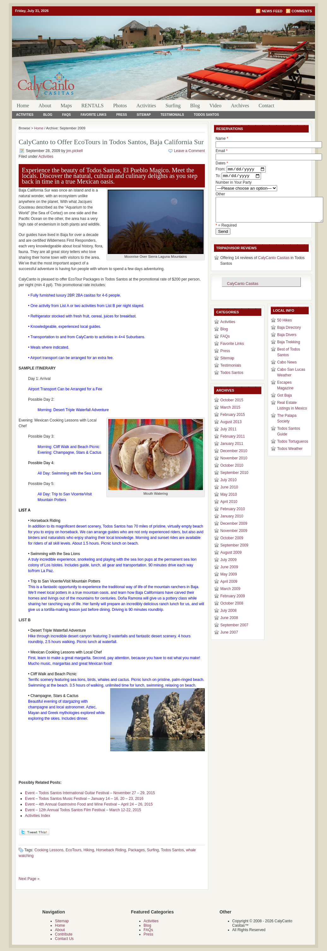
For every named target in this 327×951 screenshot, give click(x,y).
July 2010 (228, 486)
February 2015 (232, 421)
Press (121, 114)
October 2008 (231, 609)
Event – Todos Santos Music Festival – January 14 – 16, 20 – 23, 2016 (84, 798)
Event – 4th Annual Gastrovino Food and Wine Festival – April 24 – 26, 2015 (89, 804)
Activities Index (37, 815)
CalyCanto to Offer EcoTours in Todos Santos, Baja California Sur (111, 142)
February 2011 (232, 442)
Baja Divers (286, 341)
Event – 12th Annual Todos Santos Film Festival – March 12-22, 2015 (83, 810)
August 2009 (230, 559)
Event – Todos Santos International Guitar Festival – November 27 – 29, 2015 (90, 793)
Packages (136, 850)
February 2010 (232, 515)
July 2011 (228, 435)
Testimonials (172, 114)
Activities (146, 105)
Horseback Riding (111, 850)
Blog (195, 105)
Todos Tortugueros (292, 448)
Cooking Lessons (48, 850)
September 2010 (234, 479)
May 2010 (228, 501)
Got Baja (284, 401)
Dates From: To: (241, 170)
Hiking (88, 850)
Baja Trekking (288, 348)
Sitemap (144, 114)
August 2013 (230, 428)
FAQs (66, 114)
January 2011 (231, 450)
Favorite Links (93, 114)
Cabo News (287, 368)
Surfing (173, 105)
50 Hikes (284, 326)
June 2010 (229, 493)
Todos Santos (206, 114)
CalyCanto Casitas (273, 264)
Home (23, 105)
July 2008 (228, 617)
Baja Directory (289, 334)
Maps (66, 105)
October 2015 (231, 406)
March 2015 (230, 413)
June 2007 (229, 638)
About (45, 105)
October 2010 (231, 472)
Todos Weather (290, 455)
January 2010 (231, 522)
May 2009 (228, 580)
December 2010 (233, 457)
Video (215, 105)
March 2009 (230, 595)
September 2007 (234, 631)
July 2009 (228, 566)
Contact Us (64, 938)
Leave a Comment (189, 151)
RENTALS (92, 105)
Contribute (63, 934)
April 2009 (228, 588)
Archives (240, 105)
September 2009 (234, 551)
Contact (266, 105)
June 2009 (229, 573)
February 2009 (232, 602)
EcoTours (73, 850)
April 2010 (228, 508)
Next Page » (29, 879)
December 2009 (233, 530)
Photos (120, 105)
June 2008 (229, 624)
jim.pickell (74, 151)
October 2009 (231, 544)
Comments (302, 11)
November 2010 (233, 464)
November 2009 (233, 537)
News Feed (272, 11)
